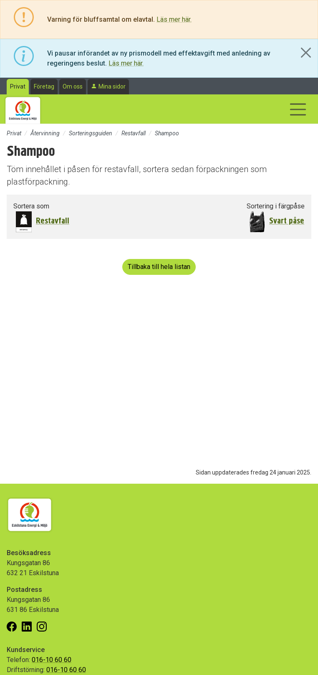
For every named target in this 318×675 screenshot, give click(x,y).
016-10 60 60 (51, 660)
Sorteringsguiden (90, 133)
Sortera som (31, 206)
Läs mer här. (174, 19)
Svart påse (286, 221)
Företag (44, 86)
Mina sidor (112, 86)
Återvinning (45, 133)
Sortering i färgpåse (276, 206)
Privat (17, 86)
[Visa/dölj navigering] (298, 109)
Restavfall (133, 133)
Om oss (73, 86)
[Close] (306, 52)
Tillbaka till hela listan (159, 267)
